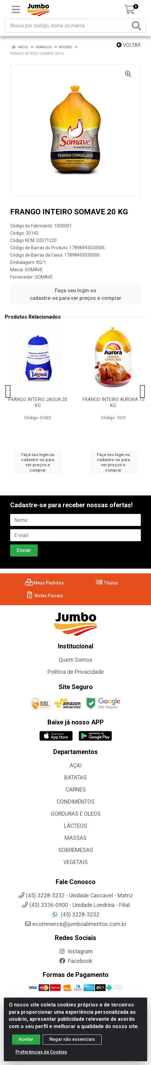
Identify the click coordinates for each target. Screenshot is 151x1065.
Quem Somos (75, 660)
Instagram (76, 951)
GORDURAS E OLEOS (76, 814)
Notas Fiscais (44, 595)
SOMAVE (34, 269)
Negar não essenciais (72, 1040)
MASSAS (76, 838)
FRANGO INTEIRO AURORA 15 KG (113, 402)
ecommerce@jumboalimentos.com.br (75, 924)
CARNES (76, 789)
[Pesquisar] (138, 25)
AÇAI (76, 765)
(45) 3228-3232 (75, 914)
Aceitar (26, 1040)
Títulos (106, 582)
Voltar (128, 45)
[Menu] (16, 9)
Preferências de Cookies (41, 1053)
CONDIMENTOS (76, 802)
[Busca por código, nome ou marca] (67, 25)
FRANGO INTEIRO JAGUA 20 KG (37, 402)
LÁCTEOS (75, 826)
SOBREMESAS (75, 850)
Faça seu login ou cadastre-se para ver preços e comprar (75, 294)
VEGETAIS (75, 862)
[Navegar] (8, 391)
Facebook (75, 961)
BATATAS (75, 777)
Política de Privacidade (75, 672)
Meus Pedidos (44, 582)
